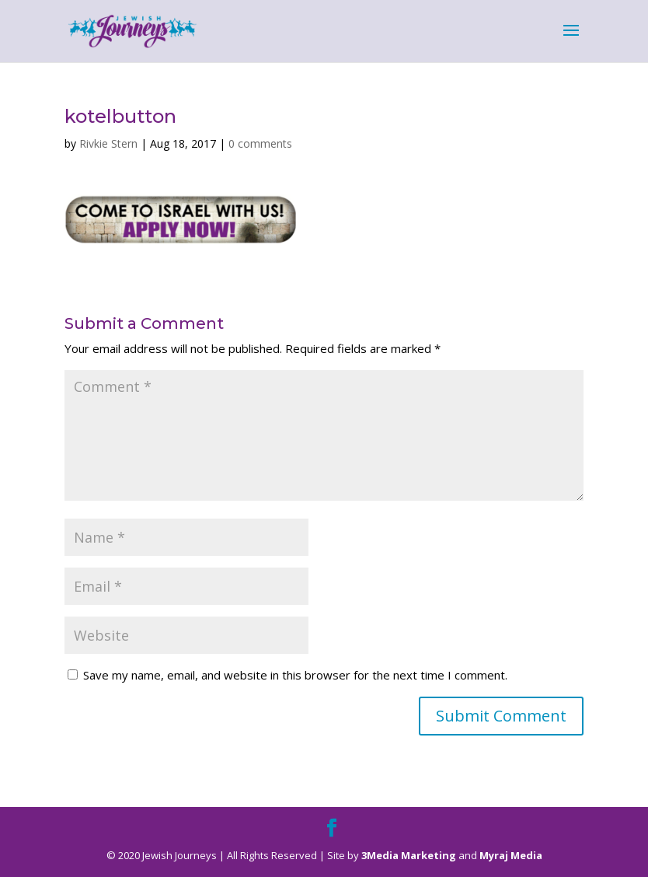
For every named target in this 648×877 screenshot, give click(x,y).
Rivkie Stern (108, 143)
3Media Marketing (408, 855)
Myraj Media (510, 855)
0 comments (260, 143)
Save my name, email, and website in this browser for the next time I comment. (295, 675)
